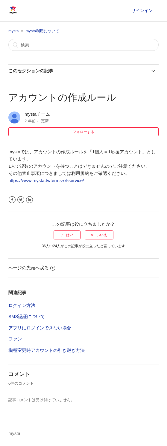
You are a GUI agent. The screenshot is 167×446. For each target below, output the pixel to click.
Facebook (12, 200)
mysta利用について (42, 31)
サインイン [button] (142, 10)
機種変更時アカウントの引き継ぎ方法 (46, 350)
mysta (13, 31)
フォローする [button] (83, 132)
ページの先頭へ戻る (31, 267)
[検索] (83, 45)
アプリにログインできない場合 (39, 327)
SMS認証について (26, 316)
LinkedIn (29, 200)
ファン (15, 338)
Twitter (21, 200)
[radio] (67, 234)
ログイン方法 (21, 305)
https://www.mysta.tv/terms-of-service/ (46, 180)
